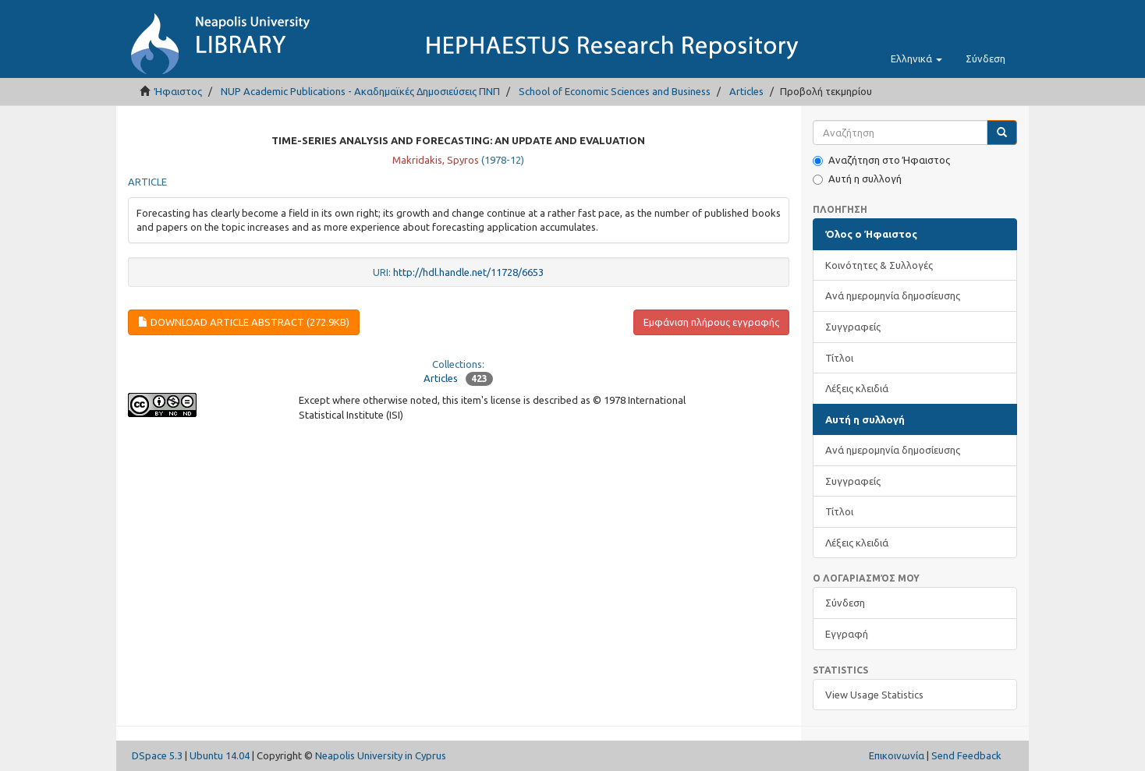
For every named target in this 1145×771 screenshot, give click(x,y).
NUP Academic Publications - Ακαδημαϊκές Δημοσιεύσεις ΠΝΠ (360, 91)
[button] (916, 58)
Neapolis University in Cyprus (380, 755)
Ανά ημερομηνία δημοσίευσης (892, 295)
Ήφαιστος (178, 91)
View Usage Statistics (874, 694)
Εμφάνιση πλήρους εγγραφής (711, 322)
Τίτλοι (839, 357)
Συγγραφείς (853, 326)
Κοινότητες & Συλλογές (879, 265)
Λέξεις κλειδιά (856, 388)
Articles (746, 91)
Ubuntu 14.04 (220, 755)
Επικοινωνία (896, 755)
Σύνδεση (845, 602)
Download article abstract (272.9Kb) (243, 322)
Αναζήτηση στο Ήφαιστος (881, 160)
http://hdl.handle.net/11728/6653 (468, 272)
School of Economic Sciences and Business (615, 91)
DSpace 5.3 (157, 755)
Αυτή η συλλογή (857, 179)
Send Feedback (966, 755)
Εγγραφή (846, 633)
